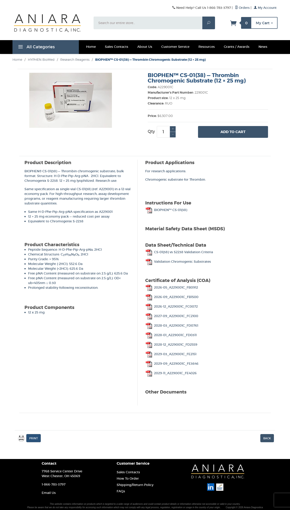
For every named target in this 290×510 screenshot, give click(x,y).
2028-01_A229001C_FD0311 (171, 335)
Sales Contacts (116, 47)
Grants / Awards (236, 47)
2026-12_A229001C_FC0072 (171, 306)
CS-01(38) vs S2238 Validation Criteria (179, 252)
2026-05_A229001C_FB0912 (171, 287)
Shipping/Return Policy (135, 485)
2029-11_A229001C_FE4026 (171, 373)
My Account (265, 8)
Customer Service (175, 47)
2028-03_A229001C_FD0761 (171, 325)
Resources (206, 47)
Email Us (49, 493)
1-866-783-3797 (53, 484)
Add (233, 132)
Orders (242, 8)
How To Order (128, 478)
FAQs (121, 491)
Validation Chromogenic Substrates (178, 262)
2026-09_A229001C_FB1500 (171, 297)
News (263, 47)
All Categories (36, 47)
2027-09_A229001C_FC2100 (171, 316)
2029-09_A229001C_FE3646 (171, 364)
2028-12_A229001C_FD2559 (171, 344)
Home (91, 47)
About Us (144, 47)
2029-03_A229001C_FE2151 (170, 354)
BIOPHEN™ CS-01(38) (166, 210)
